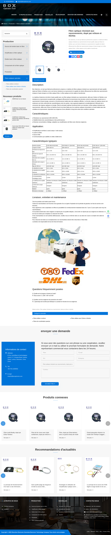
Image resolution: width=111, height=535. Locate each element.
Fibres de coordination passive (14, 89)
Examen (61, 514)
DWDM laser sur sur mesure (19, 98)
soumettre (50, 384)
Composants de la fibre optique (14, 65)
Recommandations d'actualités (55, 449)
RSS (97, 531)
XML (101, 531)
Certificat (6, 509)
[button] (3, 423)
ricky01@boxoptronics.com (24, 1)
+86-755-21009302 (13, 369)
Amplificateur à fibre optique (13, 53)
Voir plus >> (7, 437)
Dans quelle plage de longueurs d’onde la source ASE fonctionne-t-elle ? (69, 486)
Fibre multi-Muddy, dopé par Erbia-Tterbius (40, 433)
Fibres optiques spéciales (23, 23)
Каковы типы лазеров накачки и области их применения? (14, 485)
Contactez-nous (91, 14)
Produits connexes (55, 397)
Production (38, 14)
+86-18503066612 (93, 509)
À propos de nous (25, 14)
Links (88, 531)
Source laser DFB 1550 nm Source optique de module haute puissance (20, 127)
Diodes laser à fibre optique (13, 59)
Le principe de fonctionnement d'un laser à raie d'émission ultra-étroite (40, 486)
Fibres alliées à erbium (12, 84)
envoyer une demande (76, 52)
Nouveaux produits (12, 96)
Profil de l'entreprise (9, 506)
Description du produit (39, 80)
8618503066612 (10, 1)
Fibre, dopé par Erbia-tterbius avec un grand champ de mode (96, 433)
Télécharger (60, 14)
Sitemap (93, 531)
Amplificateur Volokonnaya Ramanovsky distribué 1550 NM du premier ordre (20, 118)
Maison (13, 14)
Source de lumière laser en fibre (14, 46)
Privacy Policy (106, 531)
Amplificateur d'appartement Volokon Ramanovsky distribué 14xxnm (19, 109)
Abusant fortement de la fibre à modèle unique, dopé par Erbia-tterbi (13, 434)
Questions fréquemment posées (66, 512)
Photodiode (8, 72)
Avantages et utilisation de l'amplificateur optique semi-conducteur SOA (95, 486)
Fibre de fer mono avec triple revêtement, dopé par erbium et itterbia (68, 434)
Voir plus (8, 136)
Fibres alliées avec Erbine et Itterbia (42, 23)
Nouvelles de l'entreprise (65, 506)
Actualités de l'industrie (64, 509)
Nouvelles (49, 14)
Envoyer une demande (75, 14)
